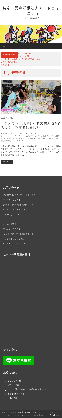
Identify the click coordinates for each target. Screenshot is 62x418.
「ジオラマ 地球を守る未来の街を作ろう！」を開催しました (31, 125)
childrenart (16, 136)
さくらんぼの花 (24, 53)
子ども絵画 (29, 138)
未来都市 (44, 138)
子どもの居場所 (6, 138)
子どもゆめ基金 (7, 110)
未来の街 (37, 138)
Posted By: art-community (12, 133)
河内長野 (51, 138)
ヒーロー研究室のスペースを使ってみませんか (20, 59)
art (4, 136)
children (8, 136)
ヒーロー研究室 (40, 136)
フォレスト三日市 (53, 136)
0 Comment (31, 133)
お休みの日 (5, 65)
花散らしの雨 (23, 56)
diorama (23, 136)
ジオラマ (30, 136)
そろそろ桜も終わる (9, 62)
